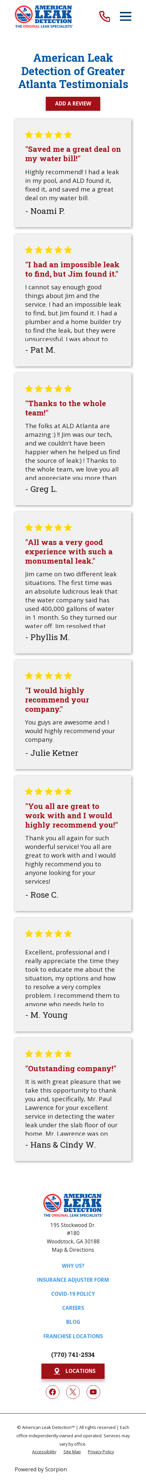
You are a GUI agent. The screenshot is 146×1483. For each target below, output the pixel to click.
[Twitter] (73, 1392)
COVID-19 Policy (73, 1293)
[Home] (44, 16)
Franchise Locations (73, 1336)
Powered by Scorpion (41, 1469)
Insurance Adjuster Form (73, 1279)
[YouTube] (93, 1392)
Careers (73, 1307)
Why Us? (73, 1265)
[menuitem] (44, 1451)
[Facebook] (52, 1392)
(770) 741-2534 (73, 1355)
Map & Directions (73, 1249)
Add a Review (73, 103)
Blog (73, 1321)
